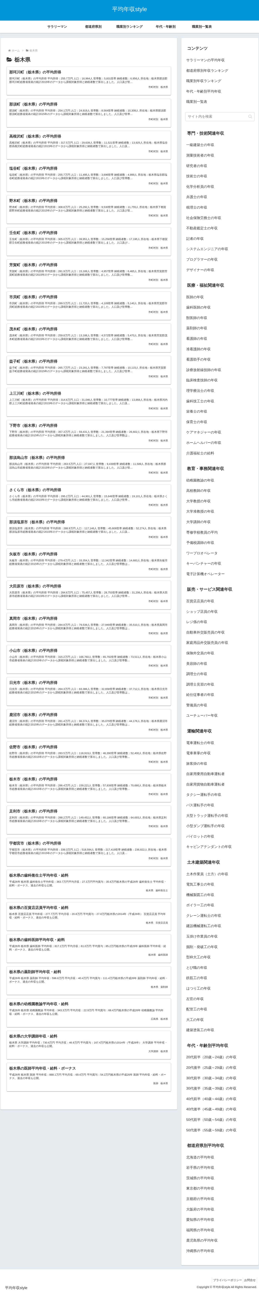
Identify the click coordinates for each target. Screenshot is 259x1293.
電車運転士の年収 (200, 743)
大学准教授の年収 (200, 511)
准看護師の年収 (198, 349)
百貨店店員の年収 (200, 601)
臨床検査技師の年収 (202, 380)
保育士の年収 (196, 422)
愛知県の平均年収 (200, 1220)
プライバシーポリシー (224, 1280)
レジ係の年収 (196, 622)
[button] (250, 116)
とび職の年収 (196, 968)
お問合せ (249, 1280)
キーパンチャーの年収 (203, 563)
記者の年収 (195, 239)
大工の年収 (195, 1020)
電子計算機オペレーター (205, 574)
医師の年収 (195, 297)
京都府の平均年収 (200, 1199)
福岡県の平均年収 (200, 1230)
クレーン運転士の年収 (203, 916)
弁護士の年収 (196, 197)
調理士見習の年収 (200, 684)
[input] (219, 116)
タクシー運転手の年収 (203, 795)
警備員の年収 (196, 705)
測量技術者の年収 (200, 155)
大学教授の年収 (198, 501)
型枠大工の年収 (198, 957)
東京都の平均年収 (200, 1188)
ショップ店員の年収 (202, 612)
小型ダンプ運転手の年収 (205, 826)
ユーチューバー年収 (202, 715)
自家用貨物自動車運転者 (205, 784)
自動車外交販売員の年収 (205, 632)
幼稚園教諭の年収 (200, 480)
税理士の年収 (196, 207)
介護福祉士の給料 (200, 453)
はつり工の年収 (198, 988)
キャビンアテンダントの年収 (209, 847)
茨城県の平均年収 (200, 1178)
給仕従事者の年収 (200, 695)
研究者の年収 (196, 166)
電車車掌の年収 (198, 753)
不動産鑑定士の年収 (202, 228)
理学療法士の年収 (200, 391)
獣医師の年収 (196, 318)
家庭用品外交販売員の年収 (207, 643)
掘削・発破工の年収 (202, 947)
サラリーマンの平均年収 (205, 60)
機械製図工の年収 (200, 895)
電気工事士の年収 (200, 884)
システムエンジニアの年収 (207, 249)
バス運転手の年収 (200, 805)
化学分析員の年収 (200, 187)
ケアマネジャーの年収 (203, 432)
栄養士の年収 (196, 411)
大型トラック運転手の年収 (207, 816)
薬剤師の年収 (196, 328)
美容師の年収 (196, 664)
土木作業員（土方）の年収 (207, 874)
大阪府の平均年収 (200, 1209)
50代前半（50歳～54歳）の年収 (211, 1120)
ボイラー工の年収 (200, 905)
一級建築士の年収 (200, 145)
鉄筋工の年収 (196, 978)
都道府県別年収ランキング (207, 71)
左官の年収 (195, 999)
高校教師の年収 (198, 491)
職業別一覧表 (196, 102)
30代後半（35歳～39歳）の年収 (211, 1088)
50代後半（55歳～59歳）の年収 (211, 1130)
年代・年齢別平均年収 (203, 91)
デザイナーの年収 (200, 270)
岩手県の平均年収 (200, 1168)
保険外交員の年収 (200, 653)
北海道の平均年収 (200, 1157)
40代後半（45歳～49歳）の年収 (211, 1109)
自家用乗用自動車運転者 (205, 774)
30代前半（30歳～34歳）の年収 (211, 1078)
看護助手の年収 (198, 359)
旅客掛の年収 (196, 764)
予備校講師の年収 (200, 543)
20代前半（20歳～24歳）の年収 (211, 1057)
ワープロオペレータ (202, 553)
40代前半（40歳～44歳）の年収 (211, 1099)
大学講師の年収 (198, 522)
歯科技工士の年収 (200, 401)
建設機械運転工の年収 (203, 926)
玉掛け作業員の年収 (202, 936)
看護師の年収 (196, 339)
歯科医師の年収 (198, 307)
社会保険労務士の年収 (203, 218)
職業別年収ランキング (203, 81)
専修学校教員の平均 (202, 532)
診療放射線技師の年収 (203, 370)
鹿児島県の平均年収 (202, 1240)
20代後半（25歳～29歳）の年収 (211, 1068)
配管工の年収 (196, 1009)
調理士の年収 (196, 674)
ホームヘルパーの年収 (203, 443)
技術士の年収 (196, 176)
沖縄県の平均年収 (200, 1251)
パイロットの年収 (200, 836)
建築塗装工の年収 (200, 1030)
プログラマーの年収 (202, 259)
